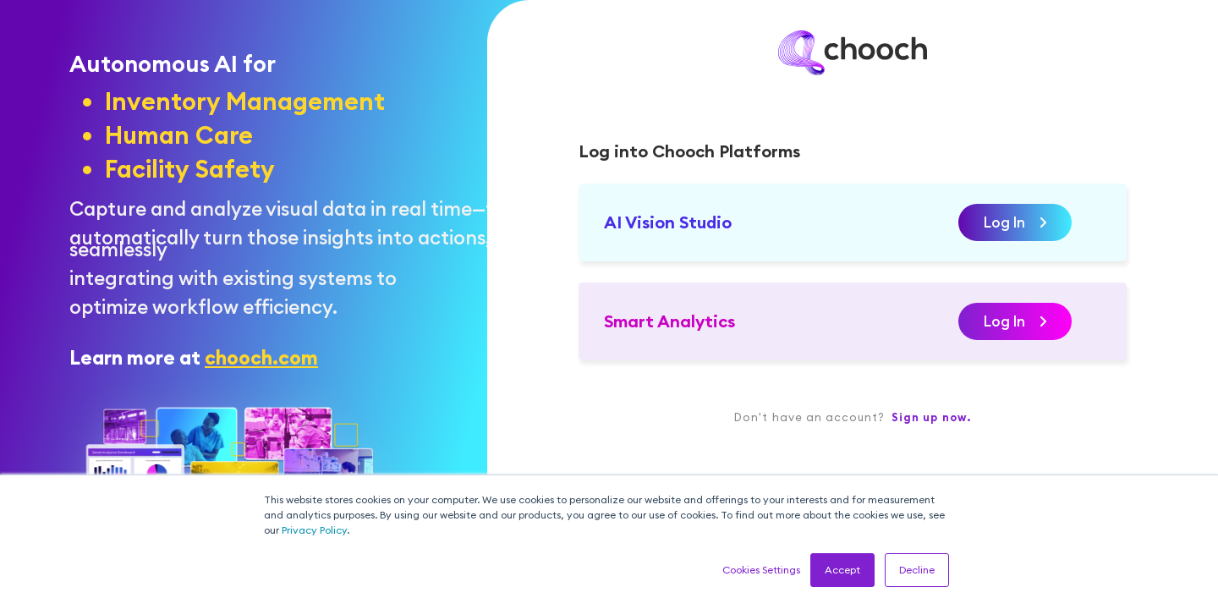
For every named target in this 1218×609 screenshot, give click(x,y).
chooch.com (261, 357)
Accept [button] (842, 569)
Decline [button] (917, 569)
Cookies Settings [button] (761, 569)
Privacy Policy (314, 530)
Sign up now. (931, 417)
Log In (1015, 222)
